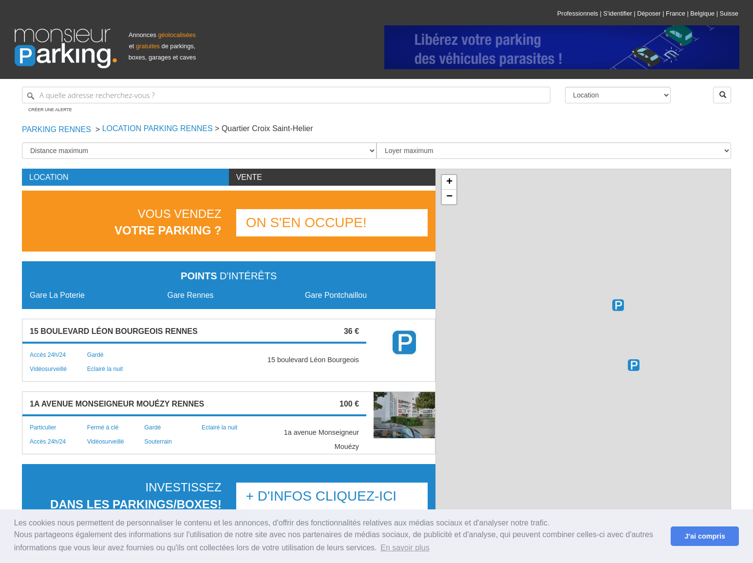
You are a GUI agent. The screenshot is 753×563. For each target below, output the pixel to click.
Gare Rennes (190, 295)
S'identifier (617, 13)
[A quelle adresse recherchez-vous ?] (286, 95)
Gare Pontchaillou (336, 295)
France (675, 13)
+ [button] (449, 182)
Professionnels (577, 13)
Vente (249, 177)
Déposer (648, 13)
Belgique (702, 13)
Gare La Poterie (57, 295)
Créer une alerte (50, 109)
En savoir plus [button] (405, 548)
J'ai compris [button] (704, 536)
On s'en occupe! (306, 222)
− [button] (449, 197)
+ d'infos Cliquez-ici (321, 496)
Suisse (729, 13)
